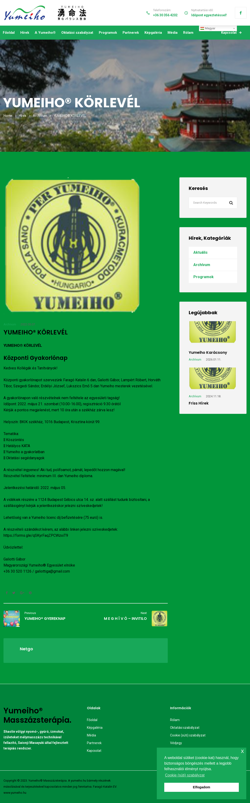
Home (7, 116)
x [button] (242, 751)
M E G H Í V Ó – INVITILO (125, 618)
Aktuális (200, 252)
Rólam (188, 32)
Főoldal (9, 32)
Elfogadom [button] (201, 787)
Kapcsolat (231, 32)
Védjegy (176, 743)
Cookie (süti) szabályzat (187, 735)
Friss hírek (199, 403)
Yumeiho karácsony (208, 352)
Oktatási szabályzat (77, 32)
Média (173, 32)
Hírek (24, 32)
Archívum (40, 116)
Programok (108, 32)
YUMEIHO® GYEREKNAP (44, 618)
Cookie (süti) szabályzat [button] (185, 775)
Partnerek (131, 32)
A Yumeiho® (45, 32)
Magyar (207, 28)
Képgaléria (153, 32)
